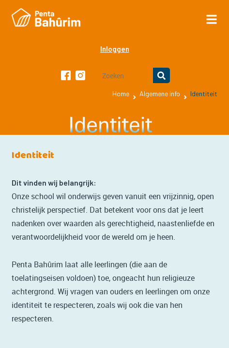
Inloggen (114, 48)
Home (120, 93)
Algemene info (159, 93)
